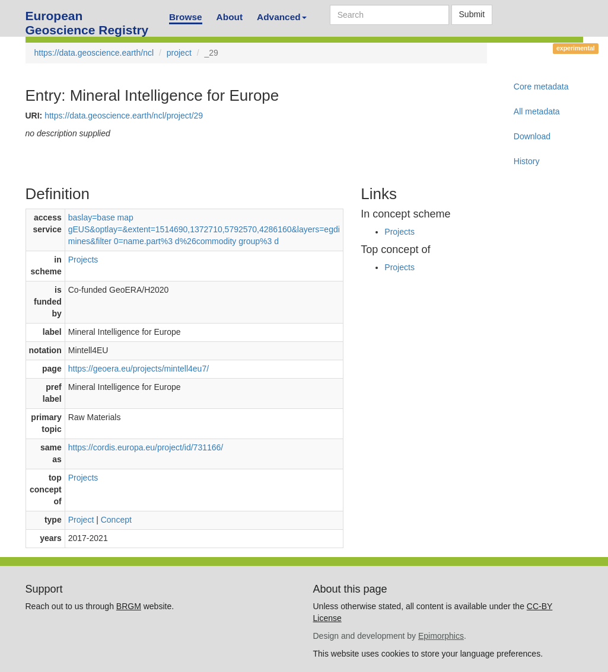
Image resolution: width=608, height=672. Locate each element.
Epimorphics (441, 636)
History (527, 161)
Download (532, 136)
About (230, 17)
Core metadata (541, 86)
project (179, 52)
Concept (116, 519)
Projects (83, 259)
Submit (472, 14)
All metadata (537, 111)
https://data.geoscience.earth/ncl (94, 52)
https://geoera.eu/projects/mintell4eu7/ (138, 368)
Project (81, 519)
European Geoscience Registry (87, 19)
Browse (185, 17)
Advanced (282, 17)
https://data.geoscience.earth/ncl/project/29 (123, 115)
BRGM (128, 606)
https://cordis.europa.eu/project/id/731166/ (146, 447)
